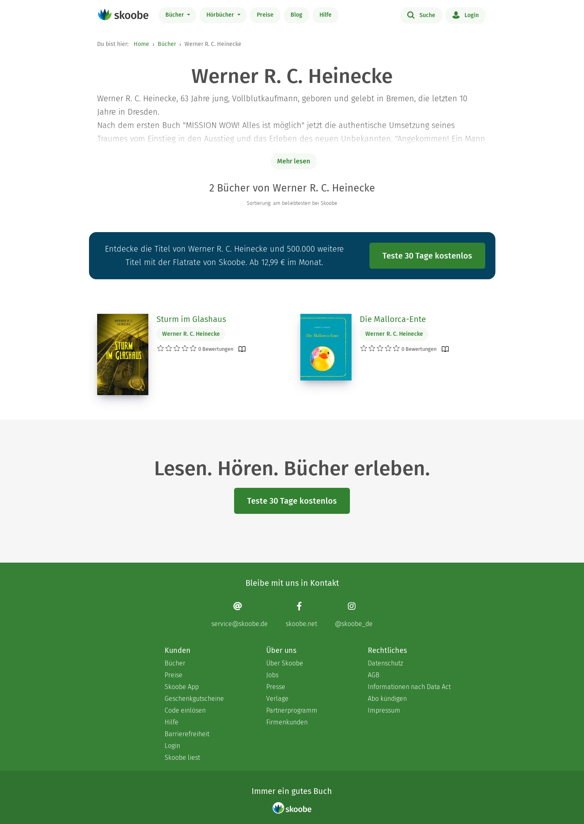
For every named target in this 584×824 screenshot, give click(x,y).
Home (141, 44)
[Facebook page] (301, 614)
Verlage (277, 698)
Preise (265, 14)
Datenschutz (385, 663)
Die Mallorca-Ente (393, 319)
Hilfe (325, 14)
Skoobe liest (182, 757)
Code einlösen (185, 710)
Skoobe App (182, 687)
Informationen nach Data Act (409, 687)
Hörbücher (221, 14)
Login (465, 15)
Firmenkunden (287, 722)
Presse (275, 687)
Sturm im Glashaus (191, 319)
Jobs (272, 675)
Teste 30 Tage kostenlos (427, 256)
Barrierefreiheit (187, 734)
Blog (296, 14)
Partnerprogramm (291, 710)
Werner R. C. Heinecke (191, 333)
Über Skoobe (284, 663)
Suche (421, 15)
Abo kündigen (387, 698)
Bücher (175, 14)
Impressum (384, 710)
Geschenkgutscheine (194, 698)
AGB (374, 675)
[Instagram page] (354, 614)
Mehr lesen (293, 161)
